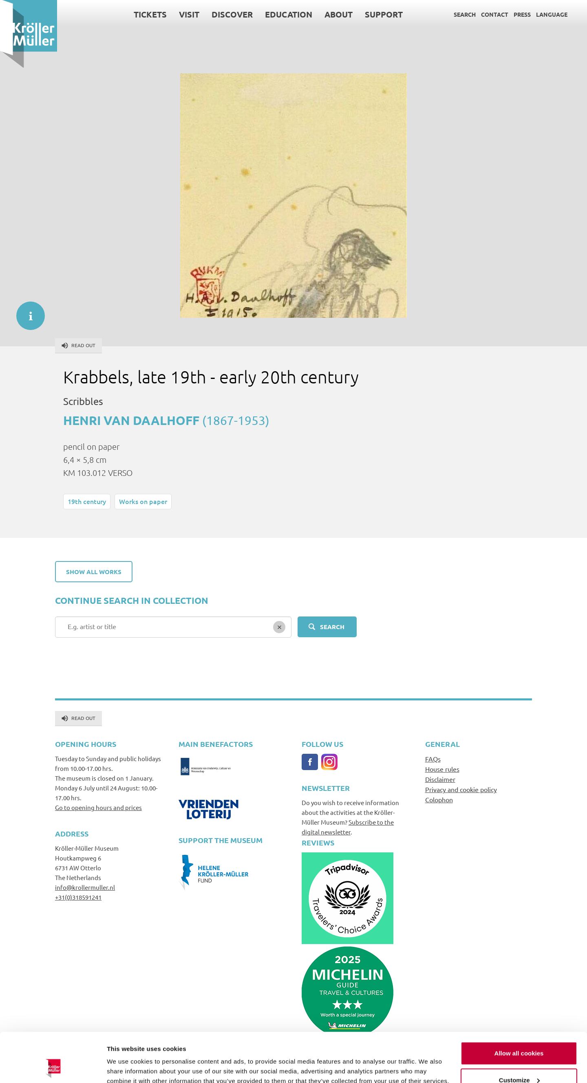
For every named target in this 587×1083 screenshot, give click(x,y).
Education (288, 14)
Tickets (150, 14)
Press (522, 14)
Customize (519, 1033)
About (338, 14)
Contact (494, 14)
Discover (232, 14)
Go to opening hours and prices (98, 807)
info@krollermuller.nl (85, 887)
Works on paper (143, 501)
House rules (442, 769)
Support (384, 14)
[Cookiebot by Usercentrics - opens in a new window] (52, 1067)
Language (551, 14)
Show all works (93, 572)
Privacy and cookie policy (461, 789)
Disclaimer (440, 779)
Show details (126, 1066)
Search (465, 14)
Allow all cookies (519, 1007)
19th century (87, 501)
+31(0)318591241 (78, 897)
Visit (189, 14)
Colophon (439, 799)
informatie (26, 312)
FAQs (433, 759)
